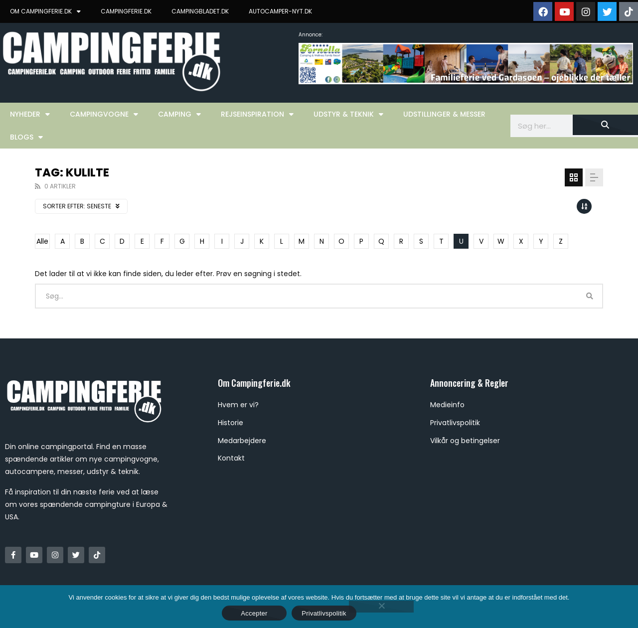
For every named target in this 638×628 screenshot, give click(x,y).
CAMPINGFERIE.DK (126, 11)
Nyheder (30, 114)
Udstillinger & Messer (444, 114)
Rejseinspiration (257, 114)
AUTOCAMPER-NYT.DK (280, 11)
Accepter (254, 613)
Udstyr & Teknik (348, 114)
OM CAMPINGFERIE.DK (45, 11)
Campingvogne (104, 114)
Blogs (26, 137)
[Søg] (605, 125)
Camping (179, 114)
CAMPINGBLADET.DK (200, 11)
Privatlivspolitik (324, 613)
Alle (42, 241)
